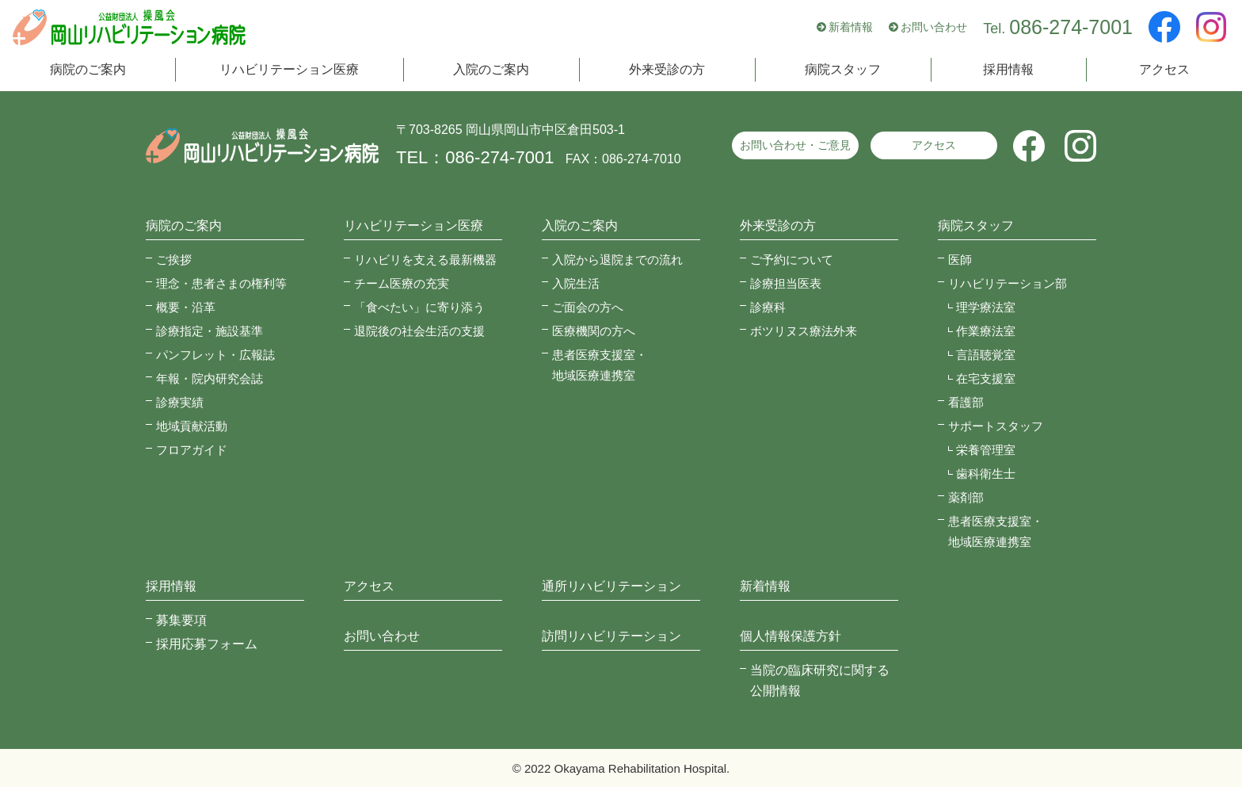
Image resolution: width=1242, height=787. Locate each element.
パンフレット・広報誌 (215, 354)
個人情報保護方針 (790, 636)
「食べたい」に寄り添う (419, 307)
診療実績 (180, 402)
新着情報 (851, 27)
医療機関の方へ (593, 331)
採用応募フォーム (206, 644)
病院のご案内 (88, 69)
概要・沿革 (185, 307)
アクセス (1164, 69)
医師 (960, 259)
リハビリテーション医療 (289, 69)
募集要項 (181, 620)
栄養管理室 (985, 450)
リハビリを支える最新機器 (425, 259)
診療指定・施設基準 (209, 331)
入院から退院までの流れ (617, 259)
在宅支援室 (985, 378)
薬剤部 (966, 497)
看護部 (966, 402)
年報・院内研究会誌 (209, 378)
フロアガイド (191, 450)
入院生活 (576, 283)
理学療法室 (985, 307)
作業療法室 (985, 331)
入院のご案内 (491, 69)
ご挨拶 (174, 259)
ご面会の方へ (587, 307)
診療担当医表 (785, 283)
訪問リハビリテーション (611, 636)
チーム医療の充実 (401, 283)
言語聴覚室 (985, 354)
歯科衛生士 (985, 473)
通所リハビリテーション (611, 586)
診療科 (768, 307)
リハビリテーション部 (1007, 283)
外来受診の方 (667, 69)
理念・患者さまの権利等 (221, 283)
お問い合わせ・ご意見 (795, 145)
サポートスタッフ (995, 426)
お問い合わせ (934, 27)
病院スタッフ (843, 69)
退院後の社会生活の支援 (419, 331)
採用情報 (1008, 69)
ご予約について (791, 259)
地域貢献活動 (191, 426)
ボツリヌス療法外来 (803, 331)
